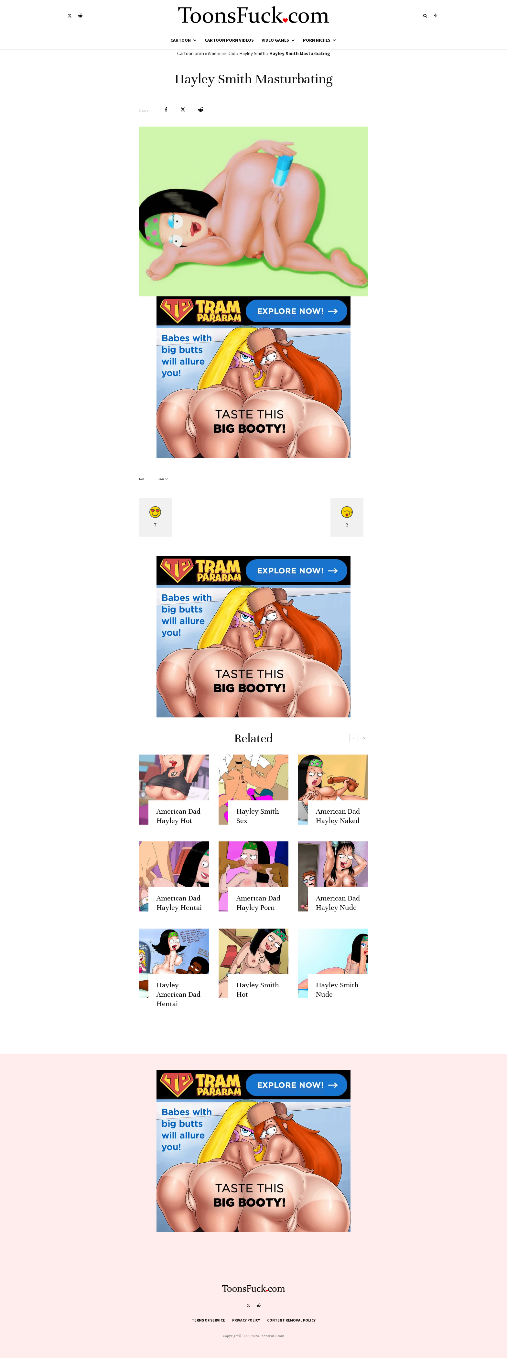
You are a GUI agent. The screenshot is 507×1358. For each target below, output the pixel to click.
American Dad (221, 53)
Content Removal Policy (291, 1320)
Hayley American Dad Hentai (178, 1003)
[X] (69, 16)
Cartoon (180, 40)
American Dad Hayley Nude (338, 911)
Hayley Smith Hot (257, 998)
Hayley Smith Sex (257, 824)
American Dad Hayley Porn (258, 911)
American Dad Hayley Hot (178, 824)
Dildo (164, 479)
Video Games (275, 40)
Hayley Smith (252, 53)
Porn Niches (316, 40)
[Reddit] (80, 16)
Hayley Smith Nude (337, 998)
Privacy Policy (246, 1320)
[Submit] (200, 109)
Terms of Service (208, 1320)
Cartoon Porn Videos (229, 40)
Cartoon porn (190, 53)
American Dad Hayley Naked (338, 824)
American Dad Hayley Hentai (179, 911)
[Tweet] (182, 109)
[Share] (166, 109)
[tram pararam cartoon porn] (253, 456)
